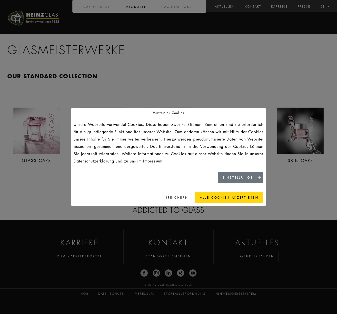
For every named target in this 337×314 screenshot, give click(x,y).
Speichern (176, 197)
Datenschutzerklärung (94, 161)
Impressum (152, 161)
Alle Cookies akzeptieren (229, 197)
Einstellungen (239, 177)
